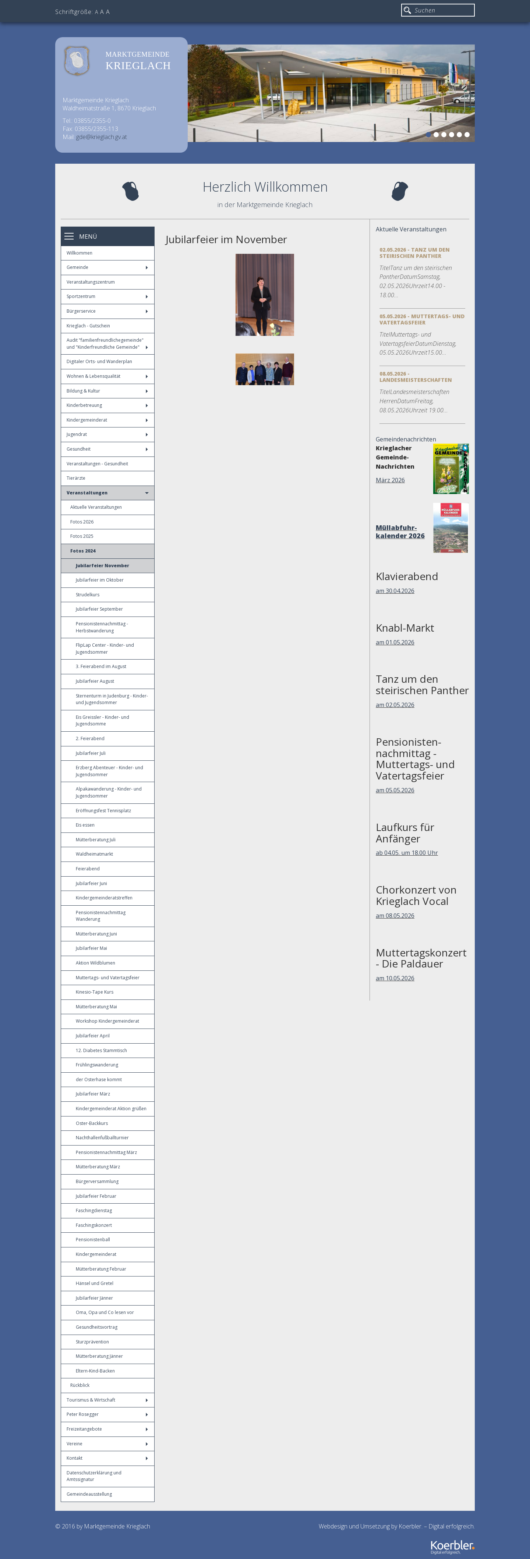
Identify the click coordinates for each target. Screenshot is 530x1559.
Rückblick (79, 1385)
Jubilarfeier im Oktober (100, 580)
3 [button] (445, 135)
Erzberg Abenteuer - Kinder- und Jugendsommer (109, 771)
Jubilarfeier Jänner (94, 1298)
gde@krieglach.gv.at (101, 137)
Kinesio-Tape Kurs (94, 992)
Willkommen (79, 253)
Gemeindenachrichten (406, 439)
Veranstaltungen (108, 493)
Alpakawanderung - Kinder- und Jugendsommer (109, 792)
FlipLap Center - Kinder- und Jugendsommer (105, 648)
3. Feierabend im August (101, 666)
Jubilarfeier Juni (91, 883)
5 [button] (460, 135)
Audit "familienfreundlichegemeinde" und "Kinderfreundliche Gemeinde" (107, 343)
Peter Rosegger (107, 1414)
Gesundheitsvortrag (96, 1327)
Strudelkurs (87, 595)
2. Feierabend (90, 738)
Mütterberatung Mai (96, 1007)
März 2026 (390, 480)
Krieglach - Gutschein (88, 326)
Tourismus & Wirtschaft (107, 1400)
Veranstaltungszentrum (91, 282)
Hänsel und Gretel (94, 1283)
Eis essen (85, 825)
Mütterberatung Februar (101, 1269)
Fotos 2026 (81, 522)
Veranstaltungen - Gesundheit (97, 464)
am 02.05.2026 (395, 705)
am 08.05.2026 (395, 916)
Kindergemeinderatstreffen (104, 898)
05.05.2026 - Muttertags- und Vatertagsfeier (421, 319)
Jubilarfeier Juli (91, 753)
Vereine (107, 1444)
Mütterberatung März (98, 1167)
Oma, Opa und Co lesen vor (105, 1312)
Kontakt (107, 1458)
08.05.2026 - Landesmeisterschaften (415, 376)
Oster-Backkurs (92, 1123)
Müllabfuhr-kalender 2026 (400, 531)
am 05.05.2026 (395, 790)
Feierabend (88, 869)
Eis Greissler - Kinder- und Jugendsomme (102, 720)
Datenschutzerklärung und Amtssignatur (94, 1476)
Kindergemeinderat (107, 420)
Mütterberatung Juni (96, 934)
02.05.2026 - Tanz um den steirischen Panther (414, 252)
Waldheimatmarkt (94, 854)
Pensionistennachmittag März (106, 1152)
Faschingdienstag (94, 1210)
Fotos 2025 (81, 536)
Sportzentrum (107, 296)
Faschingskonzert (94, 1225)
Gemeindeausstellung (89, 1494)
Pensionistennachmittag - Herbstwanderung (102, 627)
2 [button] (437, 135)
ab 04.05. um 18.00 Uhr (407, 853)
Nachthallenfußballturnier (102, 1137)
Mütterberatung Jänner (99, 1356)
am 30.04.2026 (395, 591)
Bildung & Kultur (107, 391)
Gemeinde (107, 267)
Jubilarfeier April (93, 1036)
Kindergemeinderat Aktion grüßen (111, 1108)
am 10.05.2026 (395, 978)
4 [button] (452, 135)
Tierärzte (76, 478)
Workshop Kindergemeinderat (107, 1021)
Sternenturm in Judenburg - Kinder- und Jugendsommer (112, 699)
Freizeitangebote (107, 1429)
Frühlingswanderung (97, 1065)
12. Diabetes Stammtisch (101, 1050)
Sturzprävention (92, 1342)
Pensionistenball (93, 1239)
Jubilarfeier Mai (91, 948)
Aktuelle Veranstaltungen (96, 507)
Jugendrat (107, 434)
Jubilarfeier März (93, 1094)
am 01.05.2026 (395, 642)
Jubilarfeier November (102, 565)
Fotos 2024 (82, 551)
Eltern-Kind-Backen (95, 1371)
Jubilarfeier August (95, 681)
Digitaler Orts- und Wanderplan (99, 361)
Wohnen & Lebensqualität (107, 376)
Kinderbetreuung (107, 405)
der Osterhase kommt (99, 1079)
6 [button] (468, 135)
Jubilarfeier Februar (96, 1196)
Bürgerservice (107, 311)
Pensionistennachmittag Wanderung (101, 916)
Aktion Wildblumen (95, 963)
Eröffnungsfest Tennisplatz (103, 810)
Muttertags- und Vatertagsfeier (107, 977)
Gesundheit (107, 449)
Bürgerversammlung (97, 1181)
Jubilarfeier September (99, 609)
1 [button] (429, 135)
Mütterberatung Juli (96, 840)
